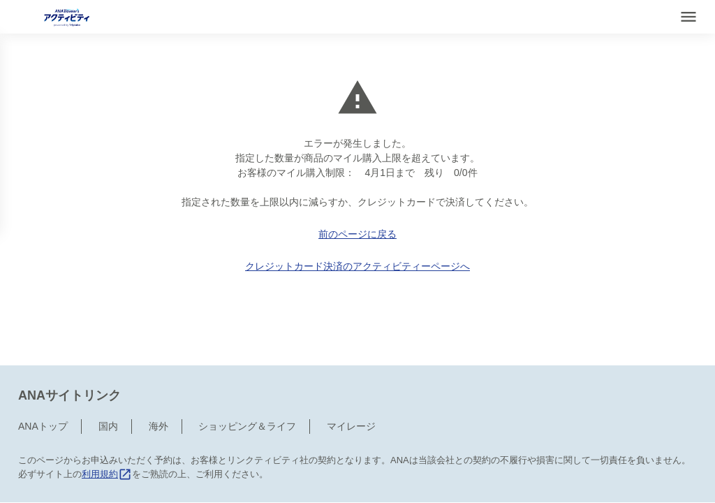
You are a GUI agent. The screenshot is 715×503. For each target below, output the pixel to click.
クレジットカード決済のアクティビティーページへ (357, 266)
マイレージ (351, 376)
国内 (108, 376)
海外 (158, 376)
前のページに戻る (357, 234)
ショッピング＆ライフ (247, 376)
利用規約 (107, 424)
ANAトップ (43, 376)
